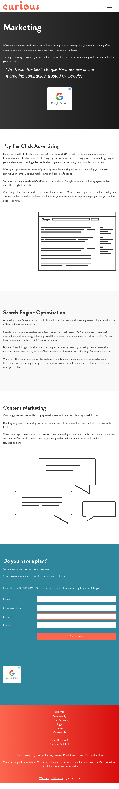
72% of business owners (89, 332)
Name (6, 599)
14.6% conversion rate (45, 340)
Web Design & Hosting (51, 778)
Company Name (12, 608)
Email (7, 617)
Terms (59, 728)
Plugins (60, 724)
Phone (6, 625)
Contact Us (59, 732)
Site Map (60, 711)
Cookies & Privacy (60, 720)
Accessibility (59, 716)
